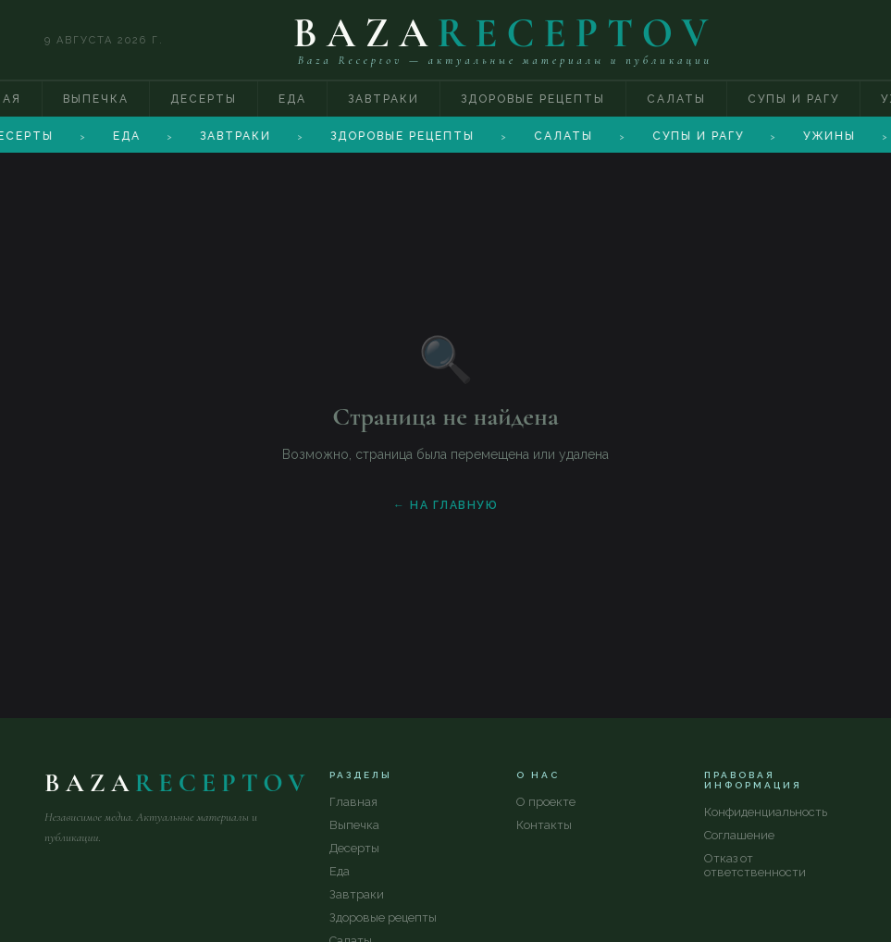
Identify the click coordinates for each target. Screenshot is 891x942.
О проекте (545, 802)
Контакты (544, 825)
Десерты (203, 99)
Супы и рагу (793, 99)
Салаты (676, 99)
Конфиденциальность (765, 812)
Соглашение (739, 835)
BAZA (505, 33)
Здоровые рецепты (533, 99)
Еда (292, 99)
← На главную (445, 505)
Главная (353, 802)
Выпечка (96, 99)
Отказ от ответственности (755, 865)
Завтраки (383, 99)
